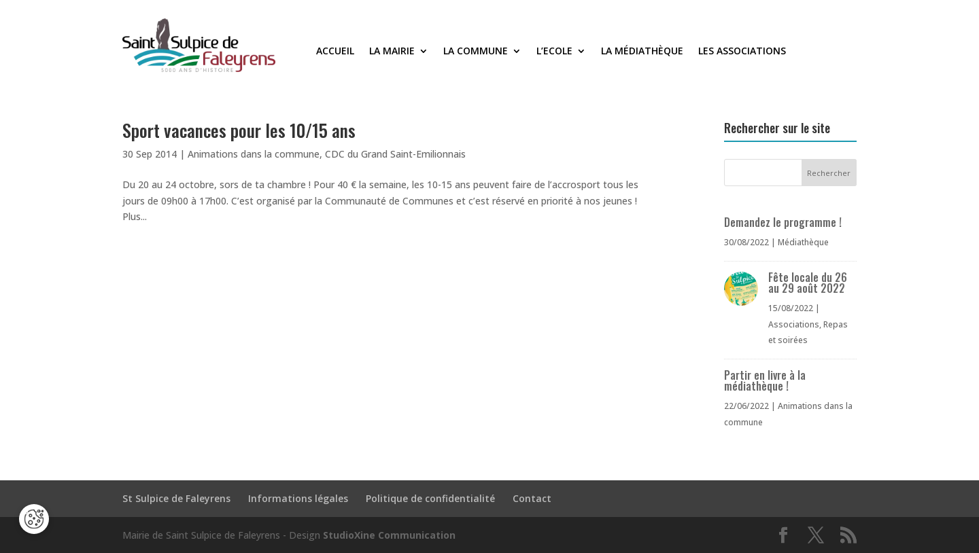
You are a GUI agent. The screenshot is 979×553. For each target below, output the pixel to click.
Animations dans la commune (254, 153)
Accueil (335, 51)
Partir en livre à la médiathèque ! (765, 380)
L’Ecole (554, 51)
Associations (793, 324)
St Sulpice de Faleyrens (176, 498)
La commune (475, 51)
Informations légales (298, 498)
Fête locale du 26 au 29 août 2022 (807, 282)
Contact (532, 498)
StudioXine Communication (389, 535)
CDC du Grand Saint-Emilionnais (395, 153)
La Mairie (392, 51)
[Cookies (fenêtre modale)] (34, 519)
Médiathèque (803, 242)
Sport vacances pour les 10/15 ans (239, 130)
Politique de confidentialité (430, 498)
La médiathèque (642, 51)
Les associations (742, 51)
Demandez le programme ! (783, 222)
